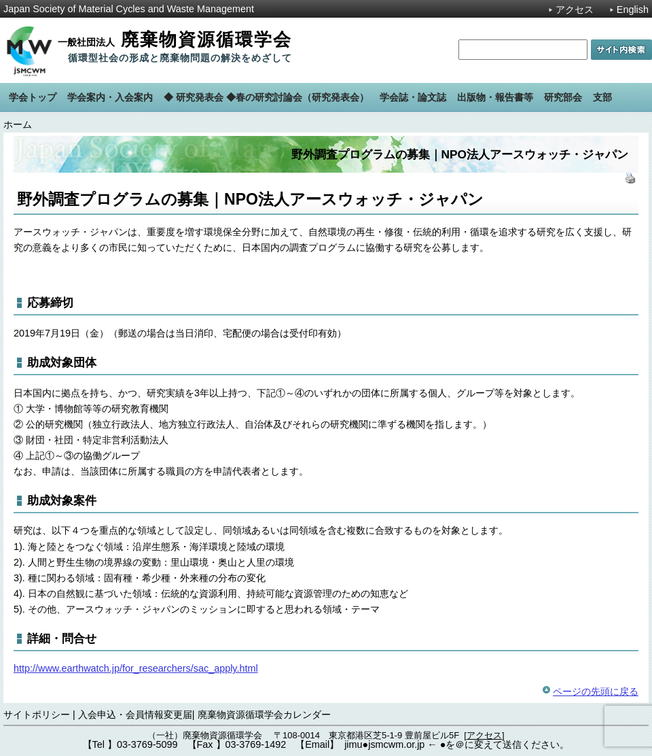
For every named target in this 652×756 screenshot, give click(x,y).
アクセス (575, 9)
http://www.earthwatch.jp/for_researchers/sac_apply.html (136, 668)
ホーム (17, 124)
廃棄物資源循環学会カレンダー (264, 714)
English (633, 9)
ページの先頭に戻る (595, 691)
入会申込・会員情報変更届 (135, 714)
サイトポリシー (36, 714)
